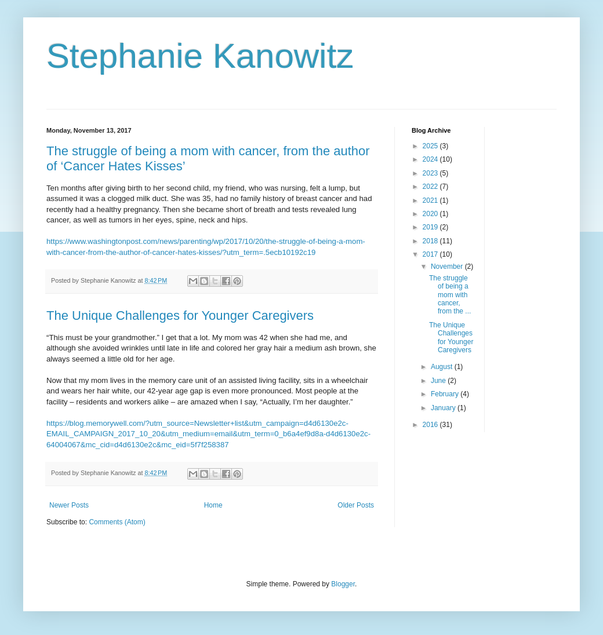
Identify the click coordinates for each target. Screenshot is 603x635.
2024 (431, 159)
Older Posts (355, 505)
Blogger (343, 584)
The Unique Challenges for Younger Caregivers (180, 315)
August (443, 367)
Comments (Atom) (117, 522)
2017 (431, 254)
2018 (431, 241)
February (445, 394)
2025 (431, 146)
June (439, 381)
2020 (431, 214)
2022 (431, 187)
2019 (431, 227)
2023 (431, 173)
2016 (431, 425)
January (444, 408)
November (448, 266)
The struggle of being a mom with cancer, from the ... (450, 295)
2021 (431, 200)
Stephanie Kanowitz (200, 56)
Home (213, 505)
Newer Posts (69, 505)
